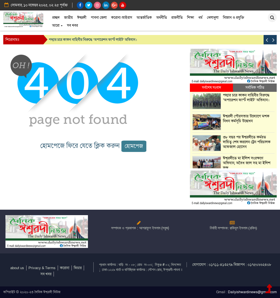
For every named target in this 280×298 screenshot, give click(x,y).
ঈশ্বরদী (81, 17)
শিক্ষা (190, 17)
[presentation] (267, 39)
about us (17, 267)
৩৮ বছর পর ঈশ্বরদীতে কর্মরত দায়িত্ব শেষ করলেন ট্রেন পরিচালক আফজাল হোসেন (246, 142)
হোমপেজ (134, 146)
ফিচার (78, 267)
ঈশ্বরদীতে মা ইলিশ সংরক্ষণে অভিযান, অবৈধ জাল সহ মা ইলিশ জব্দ (246, 163)
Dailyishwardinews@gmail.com (252, 292)
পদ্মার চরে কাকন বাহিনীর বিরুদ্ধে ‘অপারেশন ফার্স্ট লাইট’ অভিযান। (93, 39)
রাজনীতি (177, 17)
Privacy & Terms (42, 267)
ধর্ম (200, 17)
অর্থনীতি (161, 17)
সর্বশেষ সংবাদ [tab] (211, 87)
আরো (57, 25)
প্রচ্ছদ (56, 17)
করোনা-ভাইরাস (121, 17)
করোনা (64, 267)
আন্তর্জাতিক (144, 17)
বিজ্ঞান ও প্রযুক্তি (233, 17)
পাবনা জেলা (99, 17)
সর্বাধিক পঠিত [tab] (254, 87)
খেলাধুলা (213, 17)
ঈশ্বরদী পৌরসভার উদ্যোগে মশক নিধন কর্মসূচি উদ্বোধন (246, 119)
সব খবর (72, 25)
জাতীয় (68, 17)
